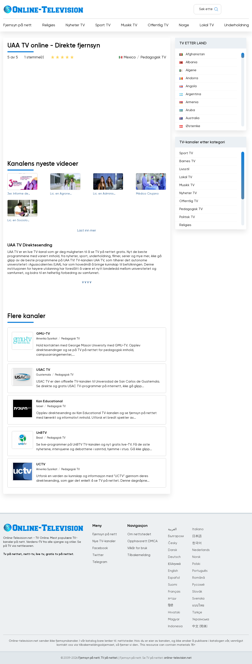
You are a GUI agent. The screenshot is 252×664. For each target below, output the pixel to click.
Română (198, 577)
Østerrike (189, 126)
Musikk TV (129, 25)
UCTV (40, 464)
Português (200, 570)
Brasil (39, 438)
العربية (172, 529)
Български (176, 536)
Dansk (172, 550)
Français (174, 591)
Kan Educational (49, 401)
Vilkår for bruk (137, 548)
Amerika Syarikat (46, 338)
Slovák (197, 591)
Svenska (198, 598)
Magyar (174, 619)
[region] (210, 89)
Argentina (190, 94)
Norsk (196, 557)
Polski (196, 563)
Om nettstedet (139, 534)
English (173, 570)
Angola (188, 86)
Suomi (172, 584)
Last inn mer (86, 230)
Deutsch (174, 557)
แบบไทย (198, 605)
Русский (198, 584)
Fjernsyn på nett (17, 25)
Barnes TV (187, 161)
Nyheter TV (75, 25)
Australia (189, 118)
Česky (172, 543)
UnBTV (41, 433)
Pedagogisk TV (153, 57)
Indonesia (175, 626)
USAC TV (43, 370)
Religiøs (48, 25)
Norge (184, 25)
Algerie (187, 70)
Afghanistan (192, 54)
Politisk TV (187, 217)
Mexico (130, 57)
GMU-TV (43, 333)
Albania (188, 62)
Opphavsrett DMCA (142, 541)
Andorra (188, 78)
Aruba (187, 110)
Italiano (198, 529)
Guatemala (43, 374)
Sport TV (103, 25)
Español (174, 577)
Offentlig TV (158, 25)
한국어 (197, 543)
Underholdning (236, 25)
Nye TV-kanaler (104, 541)
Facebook (100, 548)
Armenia (188, 102)
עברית (172, 598)
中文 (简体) (199, 626)
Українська (200, 619)
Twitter (98, 555)
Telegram (99, 562)
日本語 (197, 536)
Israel (39, 406)
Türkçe (197, 612)
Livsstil (184, 169)
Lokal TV (207, 25)
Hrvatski (174, 612)
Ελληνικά (174, 563)
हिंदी (170, 605)
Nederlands (201, 550)
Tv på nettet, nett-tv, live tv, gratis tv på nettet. (38, 554)
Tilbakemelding (138, 555)
